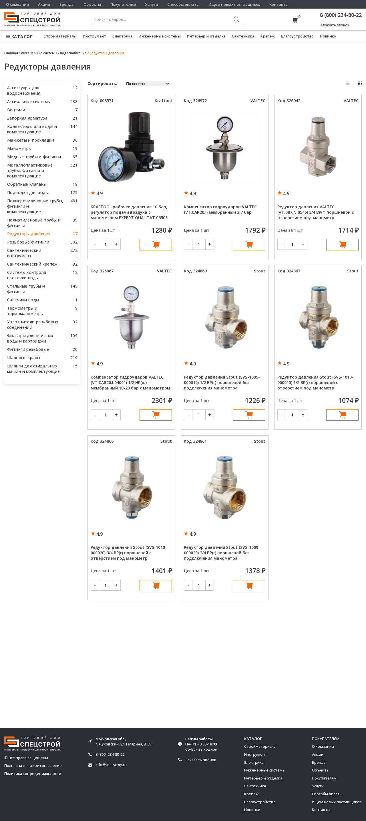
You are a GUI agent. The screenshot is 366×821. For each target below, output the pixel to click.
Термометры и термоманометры (25, 310)
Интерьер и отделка (206, 36)
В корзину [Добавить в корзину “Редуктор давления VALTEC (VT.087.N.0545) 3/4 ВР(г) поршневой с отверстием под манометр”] (342, 244)
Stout (259, 271)
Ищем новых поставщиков (234, 4)
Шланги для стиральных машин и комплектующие (33, 368)
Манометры (19, 148)
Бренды (67, 4)
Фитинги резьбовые (28, 349)
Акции (44, 4)
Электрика (122, 36)
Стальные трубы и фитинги (26, 288)
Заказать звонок (334, 25)
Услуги (151, 4)
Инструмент (94, 36)
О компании (17, 4)
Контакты (279, 4)
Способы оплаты (183, 4)
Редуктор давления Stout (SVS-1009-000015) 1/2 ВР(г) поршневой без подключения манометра (222, 382)
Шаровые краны (23, 357)
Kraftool (163, 100)
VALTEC (257, 100)
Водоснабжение (73, 53)
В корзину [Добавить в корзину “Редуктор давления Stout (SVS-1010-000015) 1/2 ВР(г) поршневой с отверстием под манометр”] (342, 415)
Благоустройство (297, 36)
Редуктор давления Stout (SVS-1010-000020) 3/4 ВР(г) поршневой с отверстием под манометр (129, 553)
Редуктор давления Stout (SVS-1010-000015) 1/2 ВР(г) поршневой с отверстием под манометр (315, 382)
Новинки (328, 36)
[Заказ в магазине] (147, 83)
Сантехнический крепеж (32, 264)
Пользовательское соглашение (33, 765)
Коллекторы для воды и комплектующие (32, 129)
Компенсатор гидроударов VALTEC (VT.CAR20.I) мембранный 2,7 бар (220, 209)
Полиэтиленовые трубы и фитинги (34, 222)
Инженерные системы (160, 36)
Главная (11, 53)
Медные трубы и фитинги (34, 156)
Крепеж (267, 36)
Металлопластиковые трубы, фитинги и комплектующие (30, 170)
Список (347, 83)
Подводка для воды (28, 192)
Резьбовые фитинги (28, 242)
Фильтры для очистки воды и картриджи (30, 338)
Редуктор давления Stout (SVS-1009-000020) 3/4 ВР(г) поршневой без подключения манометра (222, 553)
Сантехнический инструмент (24, 253)
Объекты (92, 4)
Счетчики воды (23, 299)
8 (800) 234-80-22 (341, 14)
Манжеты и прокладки (30, 140)
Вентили (16, 109)
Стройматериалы (60, 36)
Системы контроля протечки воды (26, 275)
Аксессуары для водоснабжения (23, 90)
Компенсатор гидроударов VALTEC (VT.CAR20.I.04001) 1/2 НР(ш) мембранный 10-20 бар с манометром (130, 382)
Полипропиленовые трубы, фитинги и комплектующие (35, 206)
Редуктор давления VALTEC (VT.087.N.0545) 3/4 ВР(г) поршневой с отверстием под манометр (315, 212)
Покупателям (123, 4)
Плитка (360, 83)
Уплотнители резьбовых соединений (33, 324)
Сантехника (243, 36)
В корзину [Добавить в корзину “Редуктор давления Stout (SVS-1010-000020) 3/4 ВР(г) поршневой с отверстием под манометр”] (156, 585)
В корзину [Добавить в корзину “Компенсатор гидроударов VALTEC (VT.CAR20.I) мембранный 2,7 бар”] (249, 244)
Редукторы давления (29, 233)
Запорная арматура (27, 118)
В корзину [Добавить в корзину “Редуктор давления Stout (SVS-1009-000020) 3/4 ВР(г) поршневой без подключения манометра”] (249, 585)
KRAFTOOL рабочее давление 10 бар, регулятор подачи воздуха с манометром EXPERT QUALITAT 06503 (129, 212)
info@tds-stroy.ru (111, 764)
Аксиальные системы (29, 101)
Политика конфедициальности (32, 773)
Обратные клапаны (27, 184)
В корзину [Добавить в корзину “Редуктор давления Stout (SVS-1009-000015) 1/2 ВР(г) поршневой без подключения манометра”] (249, 415)
